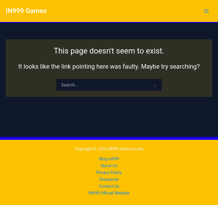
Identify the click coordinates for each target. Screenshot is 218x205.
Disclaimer (109, 179)
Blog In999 (109, 158)
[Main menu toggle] (206, 11)
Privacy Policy (109, 172)
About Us (108, 165)
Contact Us (109, 186)
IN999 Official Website (109, 193)
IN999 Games (26, 11)
